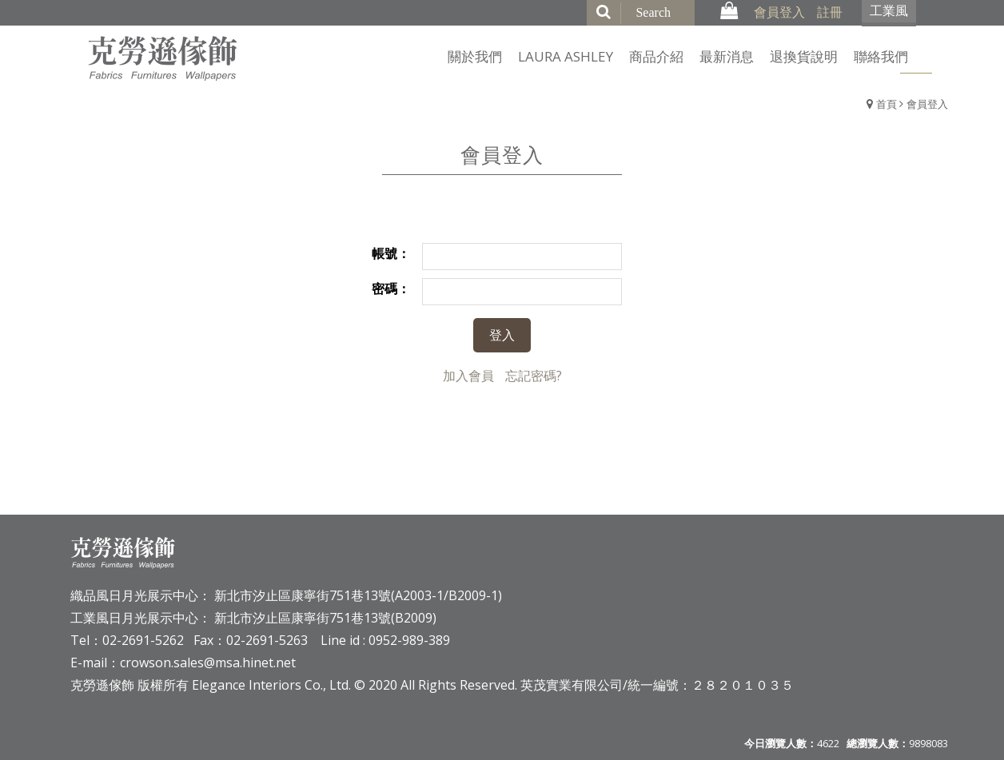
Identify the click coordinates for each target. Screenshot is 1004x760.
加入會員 (468, 375)
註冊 (830, 12)
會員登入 (779, 12)
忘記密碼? (533, 375)
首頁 (886, 104)
